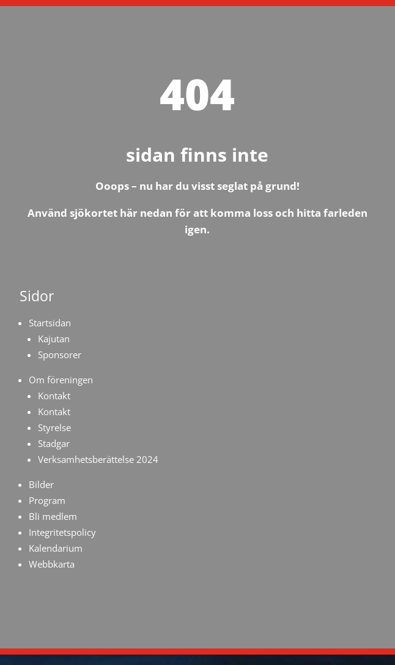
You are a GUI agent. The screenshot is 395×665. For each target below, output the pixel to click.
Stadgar (54, 443)
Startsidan (50, 323)
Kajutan (54, 338)
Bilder (41, 484)
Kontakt (54, 395)
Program (47, 500)
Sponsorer (59, 354)
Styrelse (54, 427)
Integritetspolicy (62, 532)
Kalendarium (56, 548)
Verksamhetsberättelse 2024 (98, 459)
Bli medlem (53, 516)
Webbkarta (52, 564)
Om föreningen (61, 380)
